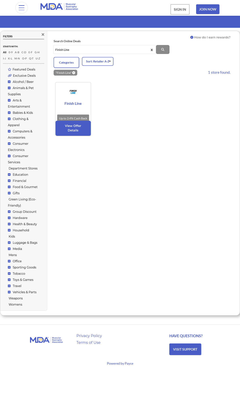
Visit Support (185, 349)
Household (21, 230)
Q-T (31, 58)
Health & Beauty (25, 224)
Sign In (180, 9)
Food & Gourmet (25, 187)
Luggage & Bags (25, 242)
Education (20, 174)
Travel (17, 286)
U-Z (38, 58)
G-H (37, 52)
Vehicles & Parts (24, 292)
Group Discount (25, 212)
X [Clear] (152, 49)
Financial (19, 181)
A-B (17, 52)
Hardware (20, 218)
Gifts (16, 193)
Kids (12, 236)
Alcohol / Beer (23, 82)
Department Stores (23, 168)
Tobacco (19, 273)
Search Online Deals (67, 41)
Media (17, 249)
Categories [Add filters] (66, 62)
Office (17, 261)
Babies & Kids (23, 113)
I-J (4, 58)
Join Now (207, 9)
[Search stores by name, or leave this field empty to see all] (105, 49)
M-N (17, 58)
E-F (30, 52)
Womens (15, 304)
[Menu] (21, 7)
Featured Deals (24, 69)
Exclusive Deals (24, 75)
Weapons (16, 298)
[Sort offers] (97, 61)
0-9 (11, 52)
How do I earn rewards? (210, 37)
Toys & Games (23, 280)
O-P (24, 58)
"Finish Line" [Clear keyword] (65, 72)
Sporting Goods (24, 267)
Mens (13, 255)
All (4, 52)
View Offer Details (73, 128)
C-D (24, 52)
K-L (10, 58)
